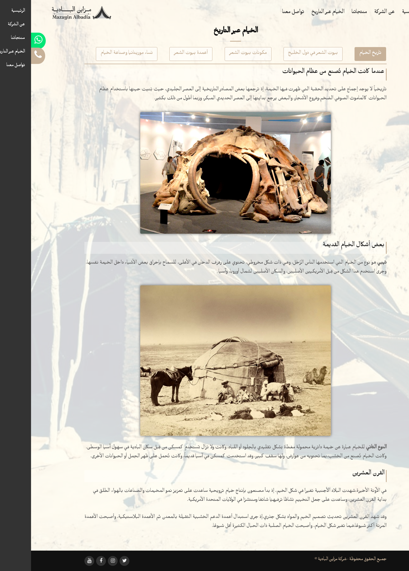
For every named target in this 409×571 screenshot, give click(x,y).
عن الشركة (353, 13)
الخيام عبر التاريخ (296, 13)
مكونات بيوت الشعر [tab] (217, 54)
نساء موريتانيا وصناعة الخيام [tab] (95, 54)
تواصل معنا (262, 13)
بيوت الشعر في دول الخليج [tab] (282, 54)
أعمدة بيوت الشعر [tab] (160, 54)
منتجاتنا (328, 13)
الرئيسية (378, 13)
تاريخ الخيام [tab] (339, 54)
